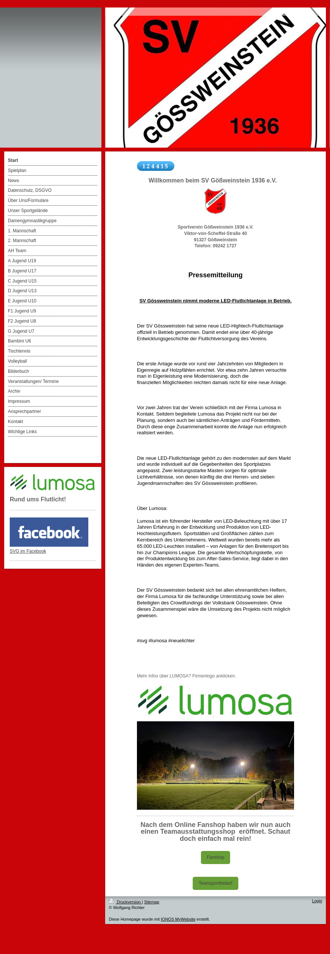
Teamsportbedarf (215, 883)
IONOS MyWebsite (178, 919)
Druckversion (125, 902)
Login (317, 901)
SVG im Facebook (28, 551)
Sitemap (151, 902)
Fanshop (215, 857)
